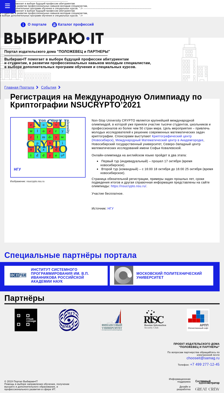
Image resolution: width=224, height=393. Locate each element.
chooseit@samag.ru (203, 358)
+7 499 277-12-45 (205, 364)
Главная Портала (19, 87)
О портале (37, 24)
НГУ (17, 169)
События (48, 87)
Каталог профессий (76, 24)
